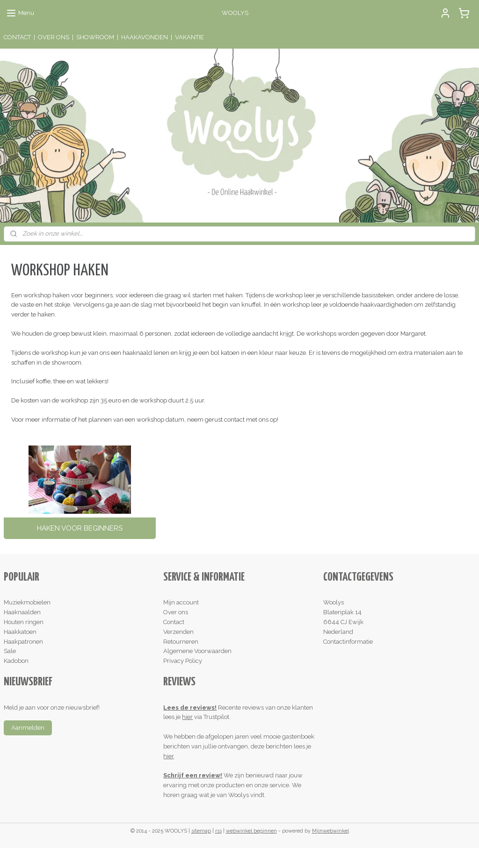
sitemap (201, 831)
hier (187, 716)
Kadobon (16, 660)
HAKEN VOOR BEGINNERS (80, 528)
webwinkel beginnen (251, 831)
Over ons (175, 612)
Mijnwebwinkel (330, 831)
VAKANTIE (189, 37)
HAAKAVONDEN (144, 37)
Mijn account (181, 602)
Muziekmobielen (27, 602)
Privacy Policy (182, 660)
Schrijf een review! (192, 775)
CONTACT (17, 37)
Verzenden (178, 631)
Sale (10, 650)
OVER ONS (53, 37)
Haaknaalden (22, 612)
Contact (173, 621)
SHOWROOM (95, 37)
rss (218, 831)
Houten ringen (24, 621)
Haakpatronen (23, 641)
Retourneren (180, 641)
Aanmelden (27, 727)
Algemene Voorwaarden (197, 650)
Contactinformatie (348, 641)
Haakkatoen (20, 631)
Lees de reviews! (190, 707)
